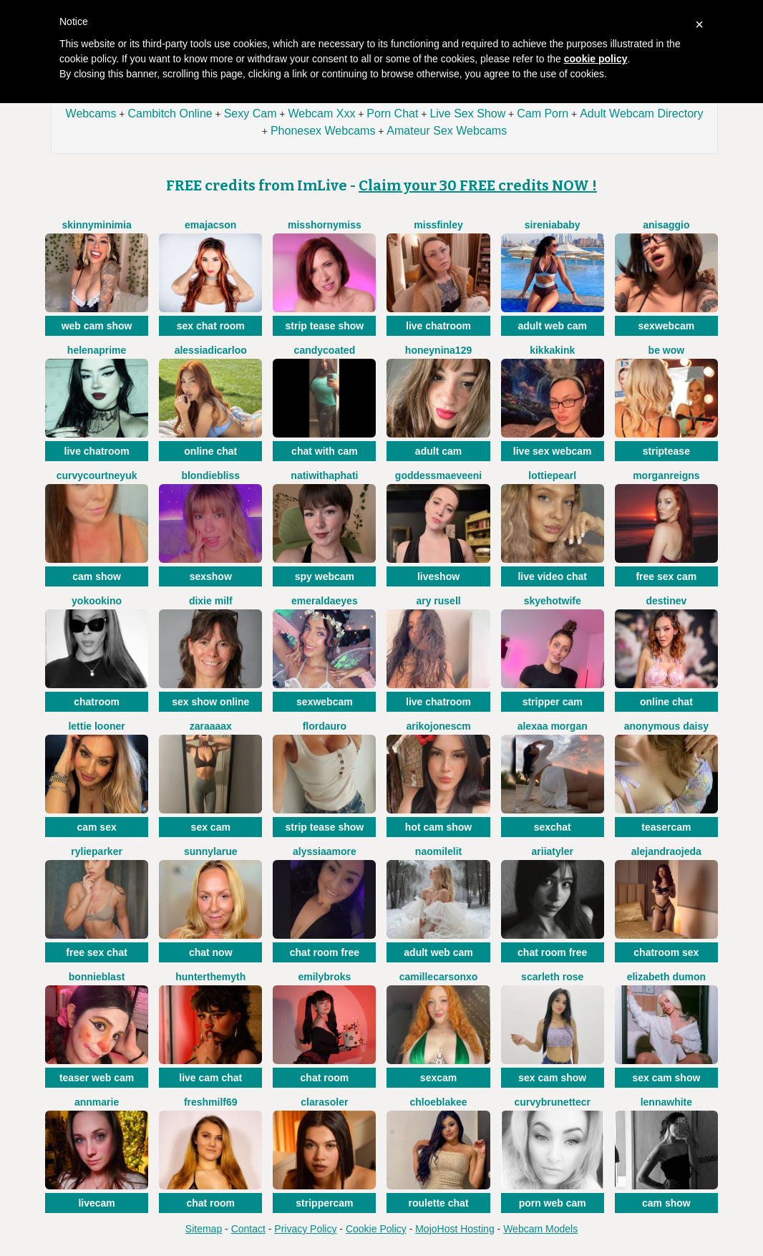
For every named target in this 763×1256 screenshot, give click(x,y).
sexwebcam (666, 326)
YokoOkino (97, 601)
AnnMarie (96, 1102)
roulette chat (439, 1203)
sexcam (438, 1077)
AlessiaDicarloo (211, 350)
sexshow (211, 576)
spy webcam (324, 576)
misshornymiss (324, 225)
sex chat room (211, 326)
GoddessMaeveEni (438, 475)
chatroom (97, 701)
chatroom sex (666, 952)
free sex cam (666, 576)
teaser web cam (96, 1077)
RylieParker (96, 851)
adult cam (438, 451)
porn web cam (552, 1203)
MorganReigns (666, 475)
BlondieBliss (210, 475)
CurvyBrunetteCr (552, 1102)
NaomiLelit (438, 851)
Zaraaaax (211, 726)
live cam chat (210, 1077)
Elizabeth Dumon (666, 976)
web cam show (97, 326)
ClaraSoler (324, 1102)
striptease (666, 451)
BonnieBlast (97, 976)
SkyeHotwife (552, 601)
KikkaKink (552, 350)
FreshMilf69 (211, 1102)
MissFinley (438, 225)
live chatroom (438, 326)
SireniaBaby (552, 225)
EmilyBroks (324, 976)
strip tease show (325, 326)
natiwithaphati (324, 475)
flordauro (324, 726)
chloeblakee (438, 1102)
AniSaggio (666, 225)
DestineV (666, 601)
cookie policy (596, 58)
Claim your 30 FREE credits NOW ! (478, 185)
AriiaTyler (552, 851)
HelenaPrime (96, 350)
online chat (210, 451)
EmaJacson (210, 225)
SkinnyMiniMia (96, 225)
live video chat (551, 576)
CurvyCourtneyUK (97, 475)
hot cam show (438, 827)
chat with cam (324, 451)
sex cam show (552, 1077)
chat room (325, 1077)
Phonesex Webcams (323, 131)
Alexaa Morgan (552, 726)
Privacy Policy (305, 1229)
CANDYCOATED (325, 350)
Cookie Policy (376, 1229)
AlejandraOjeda (666, 851)
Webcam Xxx (321, 113)
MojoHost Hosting (455, 1229)
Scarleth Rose (552, 976)
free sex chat (96, 952)
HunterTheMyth (210, 976)
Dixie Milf (211, 601)
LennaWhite (666, 1102)
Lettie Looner (96, 726)
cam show (96, 576)
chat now (211, 952)
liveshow (438, 576)
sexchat (552, 827)
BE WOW (666, 350)
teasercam (666, 827)
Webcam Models (540, 1229)
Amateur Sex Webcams (447, 131)
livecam (96, 1203)
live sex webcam (552, 451)
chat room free (324, 952)
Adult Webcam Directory (641, 113)
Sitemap (203, 1229)
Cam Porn (542, 113)
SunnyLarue (211, 851)
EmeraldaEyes (324, 601)
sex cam (210, 827)
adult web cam (551, 326)
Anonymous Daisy (666, 726)
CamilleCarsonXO (438, 976)
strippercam (324, 1203)
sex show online (210, 701)
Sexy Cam (250, 113)
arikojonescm (438, 726)
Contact (248, 1229)
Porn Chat (392, 113)
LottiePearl (552, 475)
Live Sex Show (467, 113)
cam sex (96, 827)
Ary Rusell (438, 601)
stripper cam (553, 701)
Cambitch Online (169, 113)
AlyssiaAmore (324, 851)
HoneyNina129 (438, 350)
